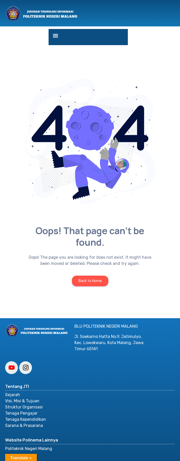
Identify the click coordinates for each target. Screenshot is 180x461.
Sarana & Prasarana (24, 425)
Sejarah (12, 394)
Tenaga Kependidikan (25, 419)
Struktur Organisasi (24, 407)
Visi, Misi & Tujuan (22, 400)
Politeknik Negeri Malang (28, 448)
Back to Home (90, 281)
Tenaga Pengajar (21, 413)
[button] (55, 36)
